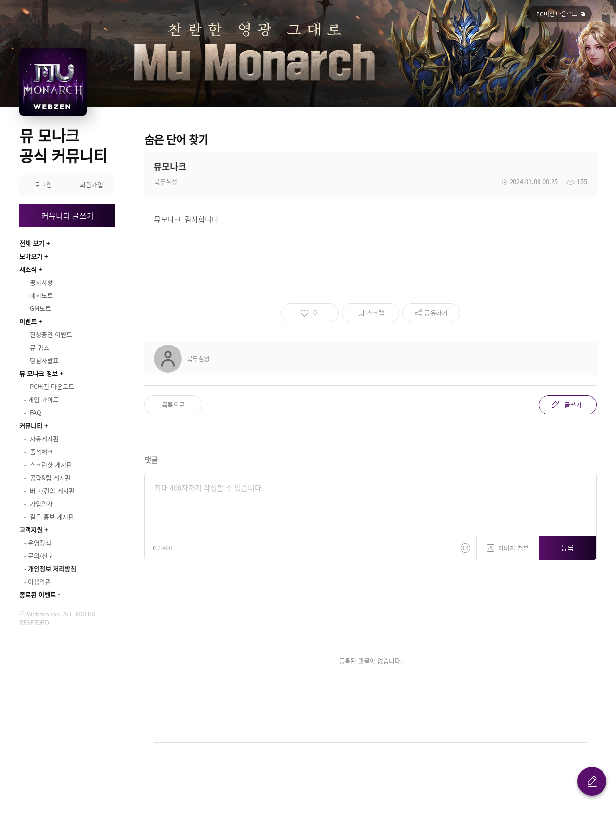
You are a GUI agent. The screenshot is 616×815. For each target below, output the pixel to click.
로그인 (43, 184)
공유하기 (436, 312)
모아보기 (30, 256)
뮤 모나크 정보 (38, 373)
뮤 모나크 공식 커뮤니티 (63, 145)
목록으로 (173, 404)
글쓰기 (573, 404)
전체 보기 (31, 243)
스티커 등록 (465, 548)
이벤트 (28, 321)
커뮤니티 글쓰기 (67, 215)
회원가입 (91, 184)
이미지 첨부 (508, 544)
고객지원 (30, 529)
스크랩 (375, 312)
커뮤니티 (30, 425)
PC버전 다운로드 (556, 14)
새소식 (28, 269)
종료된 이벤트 (37, 594)
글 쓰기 (592, 781)
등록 (567, 547)
